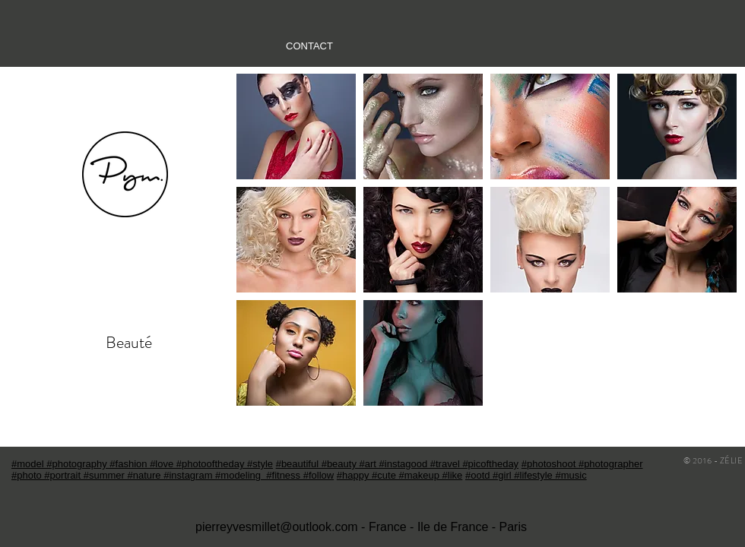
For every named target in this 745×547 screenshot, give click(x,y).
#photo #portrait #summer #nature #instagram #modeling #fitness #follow (172, 475)
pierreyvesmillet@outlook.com (276, 526)
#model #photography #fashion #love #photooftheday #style (142, 464)
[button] (296, 126)
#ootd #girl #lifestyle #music (526, 475)
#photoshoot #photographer (582, 464)
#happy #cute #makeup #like (400, 475)
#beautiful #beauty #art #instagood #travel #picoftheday (397, 464)
